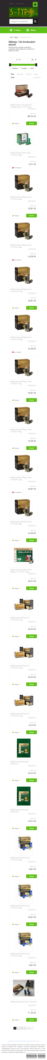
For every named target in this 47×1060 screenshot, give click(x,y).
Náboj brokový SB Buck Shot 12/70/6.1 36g (20, 430)
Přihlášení (11, 4)
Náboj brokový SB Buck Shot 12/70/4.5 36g (20, 246)
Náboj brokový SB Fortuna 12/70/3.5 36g (20, 907)
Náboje (16, 37)
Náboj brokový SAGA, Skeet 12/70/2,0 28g (20, 154)
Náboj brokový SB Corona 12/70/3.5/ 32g (19, 667)
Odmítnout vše (31, 1056)
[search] (35, 21)
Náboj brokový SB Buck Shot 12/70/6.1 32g (20, 382)
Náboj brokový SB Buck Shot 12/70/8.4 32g (20, 478)
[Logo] (23, 12)
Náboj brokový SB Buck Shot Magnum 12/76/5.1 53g (20, 571)
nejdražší (28, 74)
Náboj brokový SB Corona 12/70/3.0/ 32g (19, 619)
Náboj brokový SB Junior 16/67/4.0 (24, 1002)
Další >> (29, 1028)
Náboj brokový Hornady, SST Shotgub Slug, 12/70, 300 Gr (21, 106)
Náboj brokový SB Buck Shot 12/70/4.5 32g (20, 198)
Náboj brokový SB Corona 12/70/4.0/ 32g (19, 715)
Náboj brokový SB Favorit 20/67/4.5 (19, 763)
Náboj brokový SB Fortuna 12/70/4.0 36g (20, 955)
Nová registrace (20, 4)
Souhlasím (41, 1056)
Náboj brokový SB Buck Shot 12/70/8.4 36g (20, 523)
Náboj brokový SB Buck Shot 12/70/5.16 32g (20, 290)
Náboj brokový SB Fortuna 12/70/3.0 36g (20, 859)
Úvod (11, 37)
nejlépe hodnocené (37, 75)
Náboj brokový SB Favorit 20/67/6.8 (19, 811)
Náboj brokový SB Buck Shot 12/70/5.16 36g (20, 338)
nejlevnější (20, 74)
